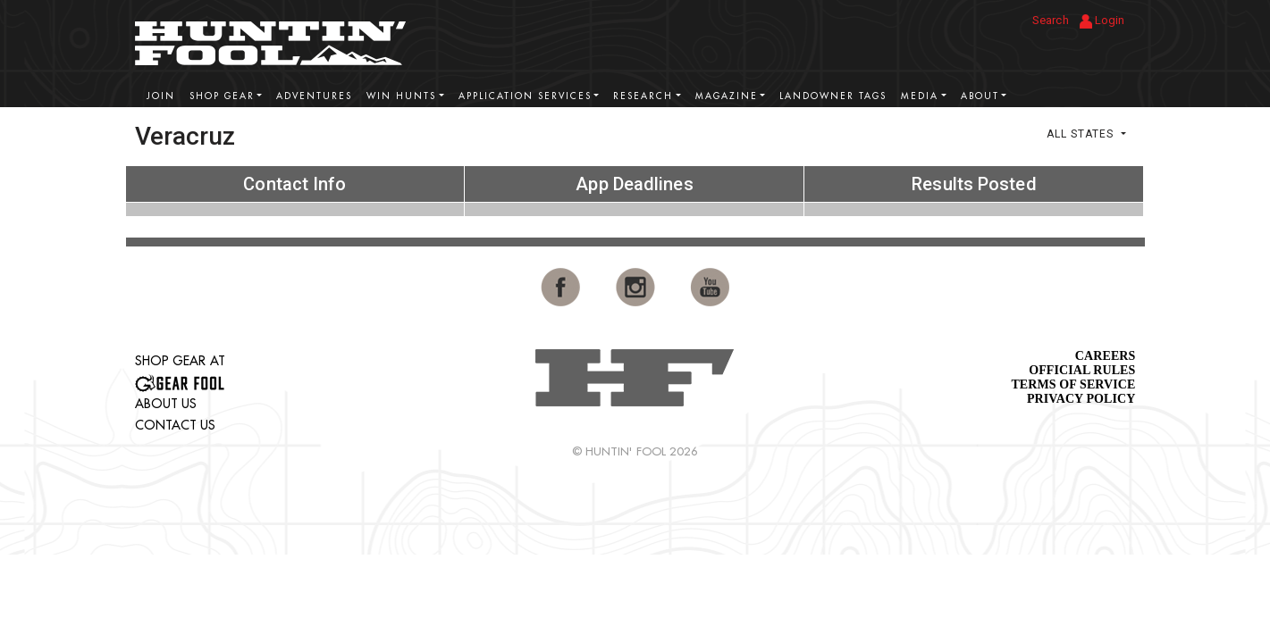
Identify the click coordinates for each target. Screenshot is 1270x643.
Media (919, 96)
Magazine (726, 96)
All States (1082, 134)
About (980, 96)
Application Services (525, 96)
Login (1102, 21)
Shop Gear (222, 96)
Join (161, 96)
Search (1050, 20)
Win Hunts (401, 96)
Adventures (314, 96)
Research (643, 96)
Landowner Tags (833, 96)
